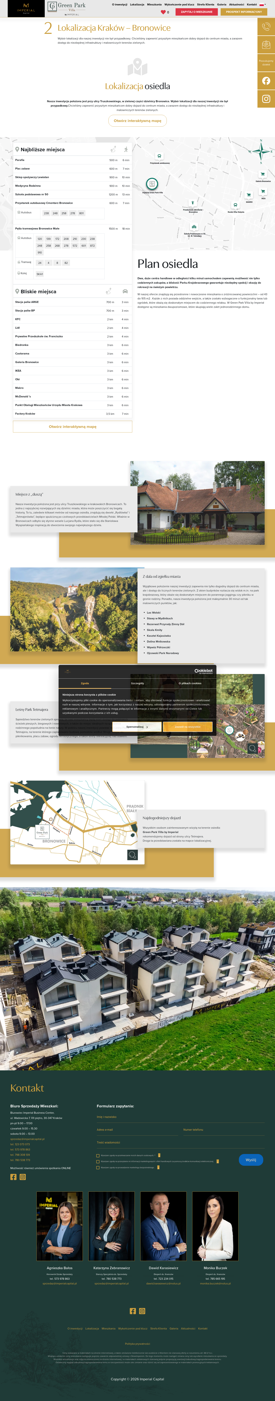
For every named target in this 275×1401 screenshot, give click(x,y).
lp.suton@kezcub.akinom (215, 1283)
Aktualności (236, 4)
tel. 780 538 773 (20, 1160)
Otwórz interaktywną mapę (137, 120)
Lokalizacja (137, 4)
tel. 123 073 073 (20, 1144)
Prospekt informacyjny (244, 12)
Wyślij (251, 1160)
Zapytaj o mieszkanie (196, 12)
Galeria (221, 4)
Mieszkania (154, 4)
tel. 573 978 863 (20, 1149)
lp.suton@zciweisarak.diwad (163, 1283)
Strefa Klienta (205, 4)
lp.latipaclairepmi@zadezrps (60, 1283)
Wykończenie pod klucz (179, 4)
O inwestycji (119, 4)
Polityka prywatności (137, 1344)
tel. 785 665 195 (215, 1279)
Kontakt (252, 4)
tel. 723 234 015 (163, 1279)
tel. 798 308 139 (20, 1155)
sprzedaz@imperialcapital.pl (27, 1139)
